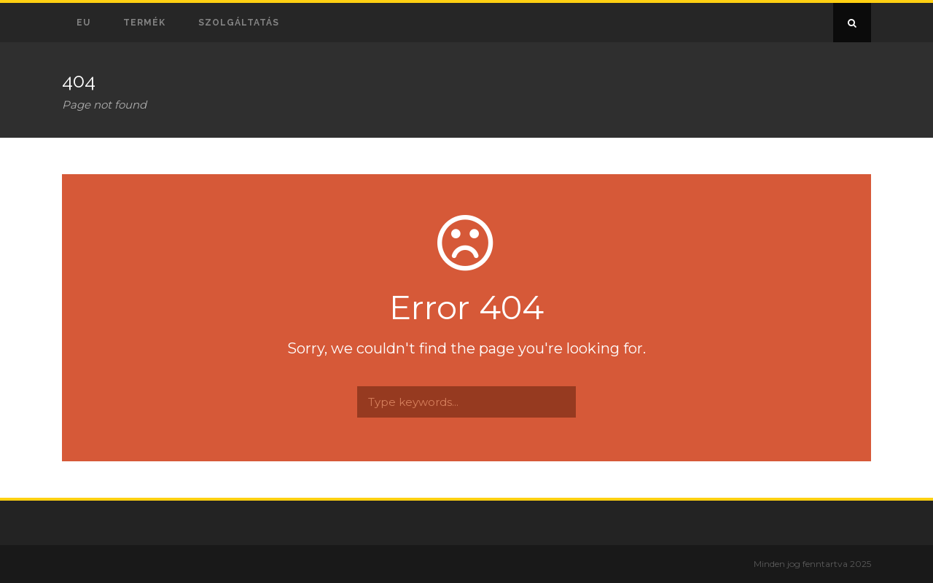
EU (83, 22)
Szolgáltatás (238, 22)
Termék (144, 22)
